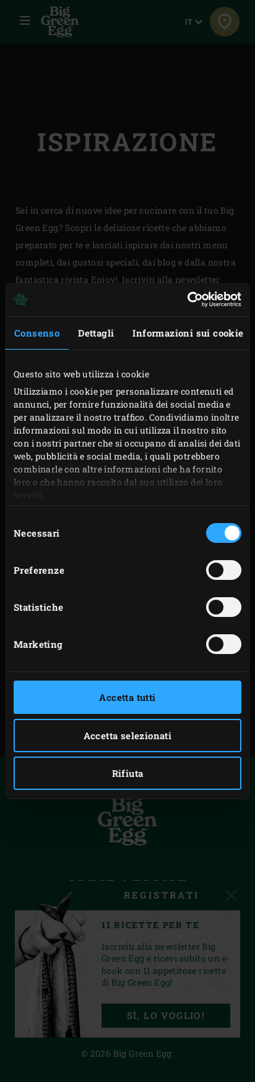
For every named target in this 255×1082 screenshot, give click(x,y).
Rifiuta (128, 773)
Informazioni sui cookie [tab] (187, 333)
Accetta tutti (127, 697)
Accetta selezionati (128, 735)
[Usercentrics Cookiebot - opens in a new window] (187, 299)
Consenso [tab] (36, 333)
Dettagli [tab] (96, 333)
